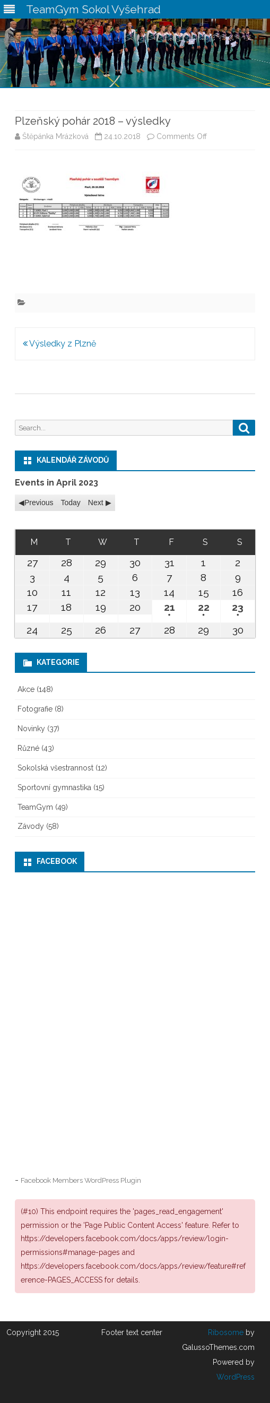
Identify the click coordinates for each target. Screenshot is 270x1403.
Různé (28, 748)
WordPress (235, 1377)
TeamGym (35, 807)
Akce (26, 689)
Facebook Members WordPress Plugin (81, 1180)
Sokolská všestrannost (55, 768)
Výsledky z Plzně (59, 344)
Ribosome (225, 1332)
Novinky (31, 728)
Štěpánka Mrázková (55, 136)
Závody (31, 826)
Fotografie (35, 709)
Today (70, 502)
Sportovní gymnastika (54, 787)
